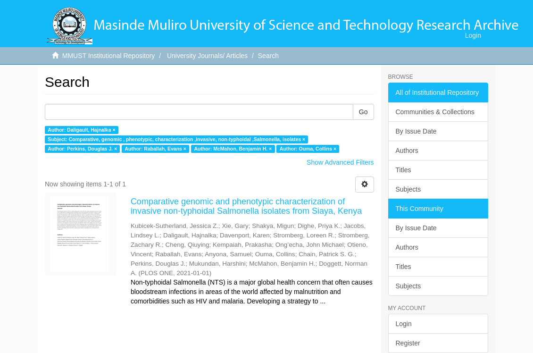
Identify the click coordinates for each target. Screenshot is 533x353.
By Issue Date (416, 131)
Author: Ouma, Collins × (308, 148)
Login (404, 324)
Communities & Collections (435, 112)
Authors (407, 150)
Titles (403, 170)
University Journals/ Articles (207, 55)
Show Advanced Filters (340, 162)
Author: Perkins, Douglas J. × (82, 148)
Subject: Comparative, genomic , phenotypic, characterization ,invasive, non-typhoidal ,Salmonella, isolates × (176, 139)
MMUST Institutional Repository (108, 55)
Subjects (408, 189)
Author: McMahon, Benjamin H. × (233, 148)
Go (363, 112)
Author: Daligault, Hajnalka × (81, 130)
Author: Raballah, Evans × (155, 148)
